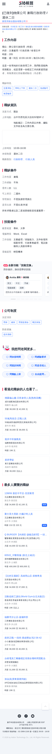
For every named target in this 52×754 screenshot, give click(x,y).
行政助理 (18, 159)
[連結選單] (4, 4)
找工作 (21, 27)
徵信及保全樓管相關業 (34, 27)
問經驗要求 (40, 357)
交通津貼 (7, 88)
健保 (13, 322)
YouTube (32, 716)
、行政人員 (29, 159)
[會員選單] (48, 4)
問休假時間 (15, 357)
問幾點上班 (15, 374)
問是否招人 (40, 365)
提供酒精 (7, 334)
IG (19, 716)
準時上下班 (20, 88)
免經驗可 (44, 88)
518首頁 (14, 27)
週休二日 (33, 88)
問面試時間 (15, 365)
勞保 (5, 322)
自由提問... (40, 374)
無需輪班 (7, 93)
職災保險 (36, 322)
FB (26, 716)
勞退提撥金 (24, 322)
